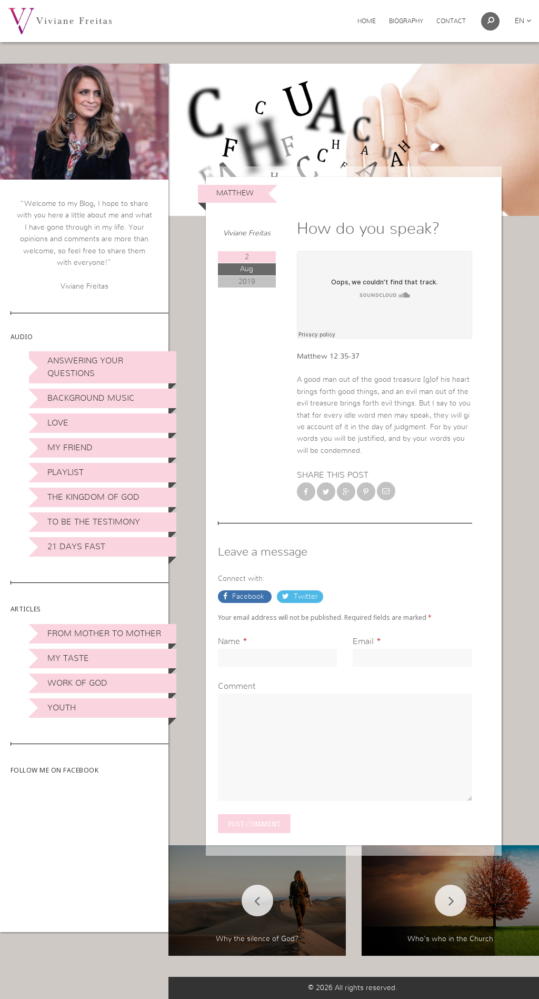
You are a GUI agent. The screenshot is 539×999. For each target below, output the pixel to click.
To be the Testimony (93, 522)
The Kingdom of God (93, 497)
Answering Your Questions (85, 367)
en (523, 21)
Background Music (91, 398)
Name (229, 641)
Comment (236, 686)
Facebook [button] (248, 596)
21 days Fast (76, 546)
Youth (61, 708)
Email (363, 641)
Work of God (77, 683)
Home (366, 21)
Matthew (235, 193)
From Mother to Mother (104, 633)
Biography (406, 21)
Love (57, 423)
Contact (451, 21)
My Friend (70, 447)
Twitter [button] (305, 596)
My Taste (68, 658)
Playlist (65, 472)
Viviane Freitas (247, 233)
